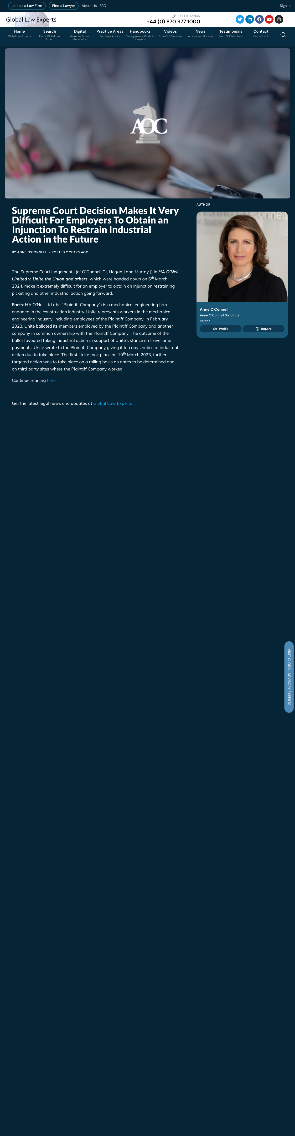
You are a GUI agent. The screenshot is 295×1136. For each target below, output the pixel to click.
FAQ (103, 5)
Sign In (285, 5)
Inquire (264, 329)
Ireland (205, 321)
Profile (220, 329)
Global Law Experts (112, 403)
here (51, 380)
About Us (89, 5)
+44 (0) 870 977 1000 (173, 21)
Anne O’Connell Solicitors (219, 315)
